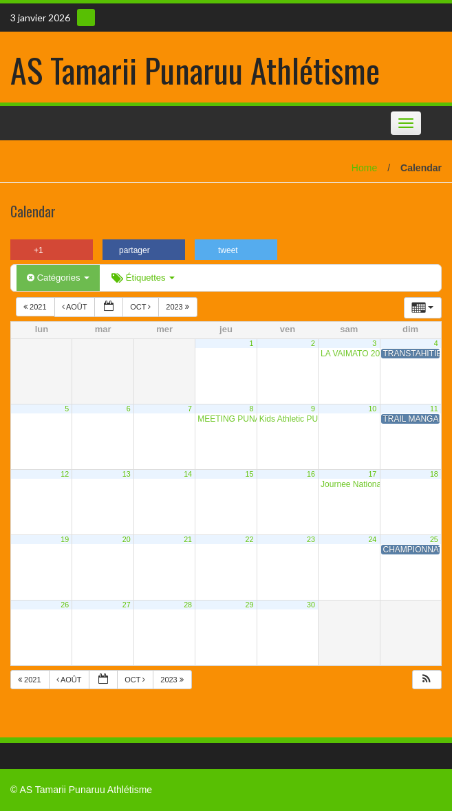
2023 (178, 307)
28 (188, 605)
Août (75, 307)
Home (364, 167)
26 (65, 605)
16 (311, 474)
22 (250, 539)
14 (188, 474)
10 (372, 408)
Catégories (58, 277)
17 (372, 474)
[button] (426, 680)
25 (434, 539)
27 (126, 605)
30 (311, 605)
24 (372, 539)
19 (65, 539)
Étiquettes (143, 277)
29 (250, 605)
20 (126, 539)
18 (434, 474)
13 (126, 474)
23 (311, 539)
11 (434, 408)
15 (250, 474)
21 (188, 539)
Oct (141, 307)
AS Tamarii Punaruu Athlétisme (195, 69)
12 (65, 474)
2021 (36, 307)
